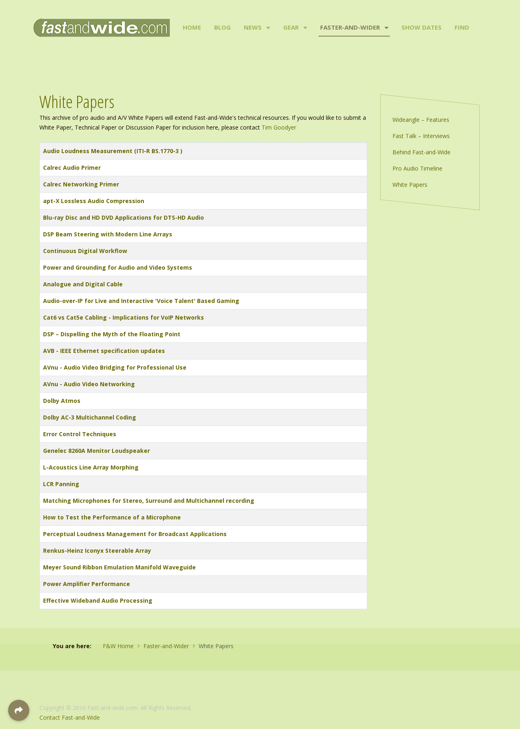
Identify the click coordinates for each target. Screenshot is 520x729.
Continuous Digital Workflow (85, 251)
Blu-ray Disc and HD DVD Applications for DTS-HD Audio (123, 217)
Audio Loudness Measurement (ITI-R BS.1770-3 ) (112, 151)
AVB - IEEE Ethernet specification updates (104, 351)
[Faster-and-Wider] (385, 27)
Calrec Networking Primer (81, 184)
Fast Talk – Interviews (421, 136)
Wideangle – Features (420, 119)
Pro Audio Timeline (417, 168)
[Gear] (304, 27)
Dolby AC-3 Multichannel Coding (89, 417)
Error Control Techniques (79, 434)
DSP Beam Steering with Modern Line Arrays (107, 234)
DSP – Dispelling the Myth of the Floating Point (111, 334)
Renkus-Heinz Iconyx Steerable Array (97, 550)
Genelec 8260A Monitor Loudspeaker (96, 450)
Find (462, 27)
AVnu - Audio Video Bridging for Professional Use (114, 367)
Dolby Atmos (61, 401)
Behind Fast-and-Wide (421, 152)
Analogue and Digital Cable (83, 284)
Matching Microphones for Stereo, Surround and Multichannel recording (148, 500)
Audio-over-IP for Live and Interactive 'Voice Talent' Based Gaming (141, 301)
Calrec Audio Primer (72, 167)
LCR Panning (61, 484)
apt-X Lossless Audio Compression (93, 201)
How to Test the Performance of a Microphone (112, 517)
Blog (222, 27)
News (253, 27)
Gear (291, 27)
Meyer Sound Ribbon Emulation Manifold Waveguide (119, 567)
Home (192, 27)
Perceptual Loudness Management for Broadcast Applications (135, 534)
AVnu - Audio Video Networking (89, 384)
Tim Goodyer (279, 127)
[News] (267, 27)
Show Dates (421, 27)
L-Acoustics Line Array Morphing (91, 467)
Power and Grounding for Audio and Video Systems (117, 267)
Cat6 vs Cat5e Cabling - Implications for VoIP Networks (123, 317)
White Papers (409, 184)
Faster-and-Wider (350, 27)
